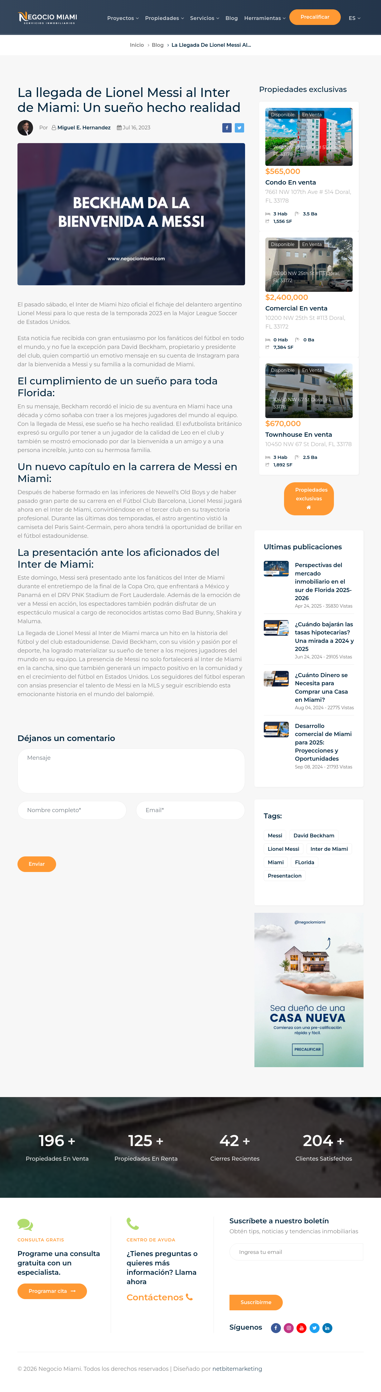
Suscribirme (256, 1302)
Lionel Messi (283, 849)
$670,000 (283, 423)
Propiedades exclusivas (311, 498)
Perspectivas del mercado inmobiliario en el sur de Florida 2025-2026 (323, 582)
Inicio (137, 45)
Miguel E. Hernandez (84, 128)
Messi (275, 836)
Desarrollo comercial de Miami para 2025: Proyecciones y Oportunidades (323, 743)
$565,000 (282, 171)
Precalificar (315, 17)
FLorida (304, 862)
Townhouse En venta (298, 434)
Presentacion (284, 876)
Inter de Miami (329, 849)
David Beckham (313, 836)
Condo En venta (290, 182)
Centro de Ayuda (151, 1240)
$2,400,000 (286, 297)
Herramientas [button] (265, 18)
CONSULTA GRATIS (40, 1240)
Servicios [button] (204, 18)
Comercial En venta (296, 308)
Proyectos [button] (123, 18)
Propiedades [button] (164, 18)
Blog (231, 18)
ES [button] (354, 18)
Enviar (37, 864)
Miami (276, 862)
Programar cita (52, 1291)
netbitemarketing (237, 1369)
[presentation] (64, 887)
